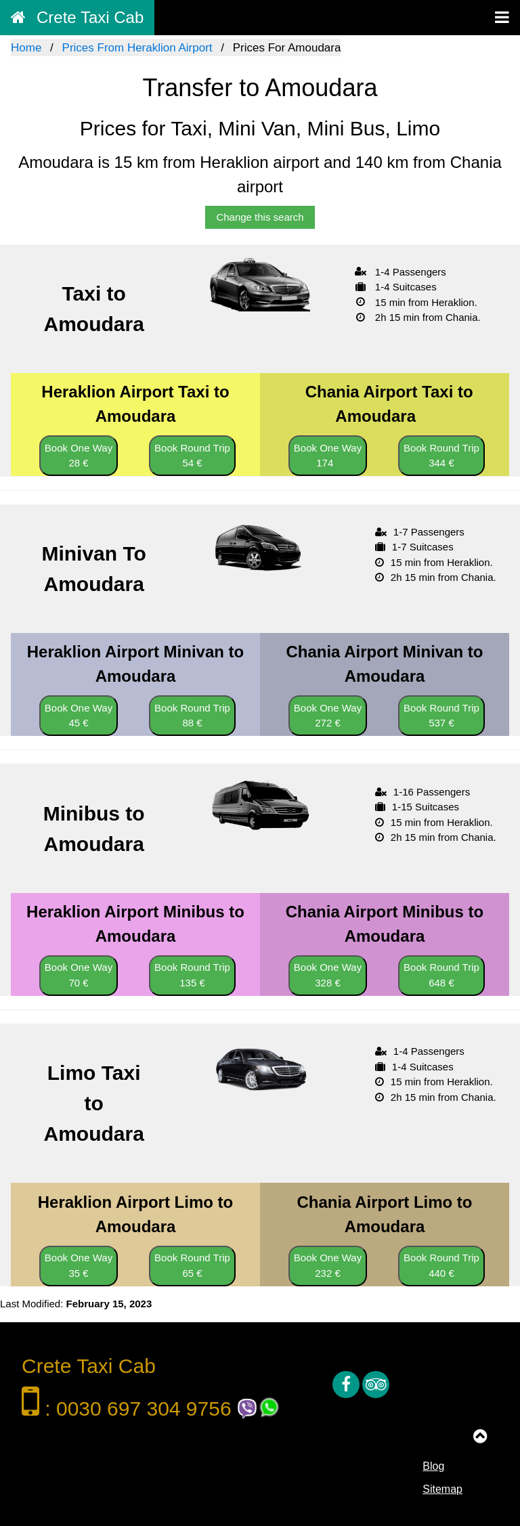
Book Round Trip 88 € (192, 715)
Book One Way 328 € (328, 974)
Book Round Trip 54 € (192, 455)
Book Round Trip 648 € (441, 974)
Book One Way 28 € (78, 455)
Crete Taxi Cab (77, 17)
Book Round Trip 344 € (441, 455)
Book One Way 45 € (78, 715)
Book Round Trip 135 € (192, 974)
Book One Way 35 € (78, 1265)
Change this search (259, 217)
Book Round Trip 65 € (192, 1265)
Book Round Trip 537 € (441, 715)
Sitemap (442, 1489)
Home (26, 47)
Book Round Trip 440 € (441, 1265)
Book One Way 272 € (328, 715)
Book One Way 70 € (78, 974)
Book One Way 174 (328, 455)
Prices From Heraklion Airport (137, 47)
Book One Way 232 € (328, 1265)
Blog (433, 1466)
